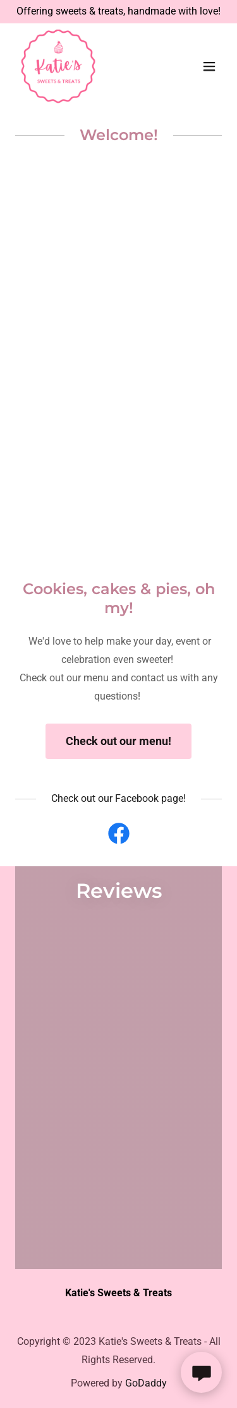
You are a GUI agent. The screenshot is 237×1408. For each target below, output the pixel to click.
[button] (209, 66)
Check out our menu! (118, 741)
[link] (58, 66)
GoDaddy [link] (146, 1383)
